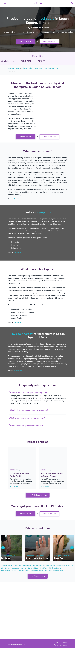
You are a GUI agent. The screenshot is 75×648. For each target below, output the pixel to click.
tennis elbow (6, 565)
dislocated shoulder (19, 568)
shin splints (6, 568)
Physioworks (18, 370)
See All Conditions (37, 576)
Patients (12, 469)
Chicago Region (26, 68)
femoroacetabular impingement (44, 565)
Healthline (17, 252)
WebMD (17, 199)
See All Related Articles (37, 495)
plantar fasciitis (25, 570)
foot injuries (6, 570)
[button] (5, 3)
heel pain (44, 568)
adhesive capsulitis (65, 565)
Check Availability (49, 41)
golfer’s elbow (34, 568)
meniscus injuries (56, 568)
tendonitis (49, 570)
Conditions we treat (52, 68)
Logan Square (39, 68)
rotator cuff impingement (22, 565)
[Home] (38, 3)
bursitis (15, 570)
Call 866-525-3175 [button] (26, 41)
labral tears (58, 570)
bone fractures (38, 570)
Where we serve (14, 68)
